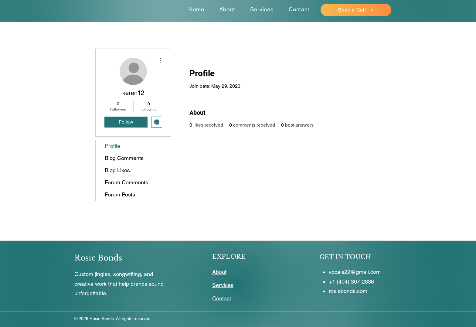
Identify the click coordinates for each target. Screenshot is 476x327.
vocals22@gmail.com (355, 272)
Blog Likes (117, 170)
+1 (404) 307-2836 (351, 281)
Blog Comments (124, 158)
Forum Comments (126, 182)
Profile (112, 146)
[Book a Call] (356, 10)
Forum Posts (120, 194)
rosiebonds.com (348, 291)
